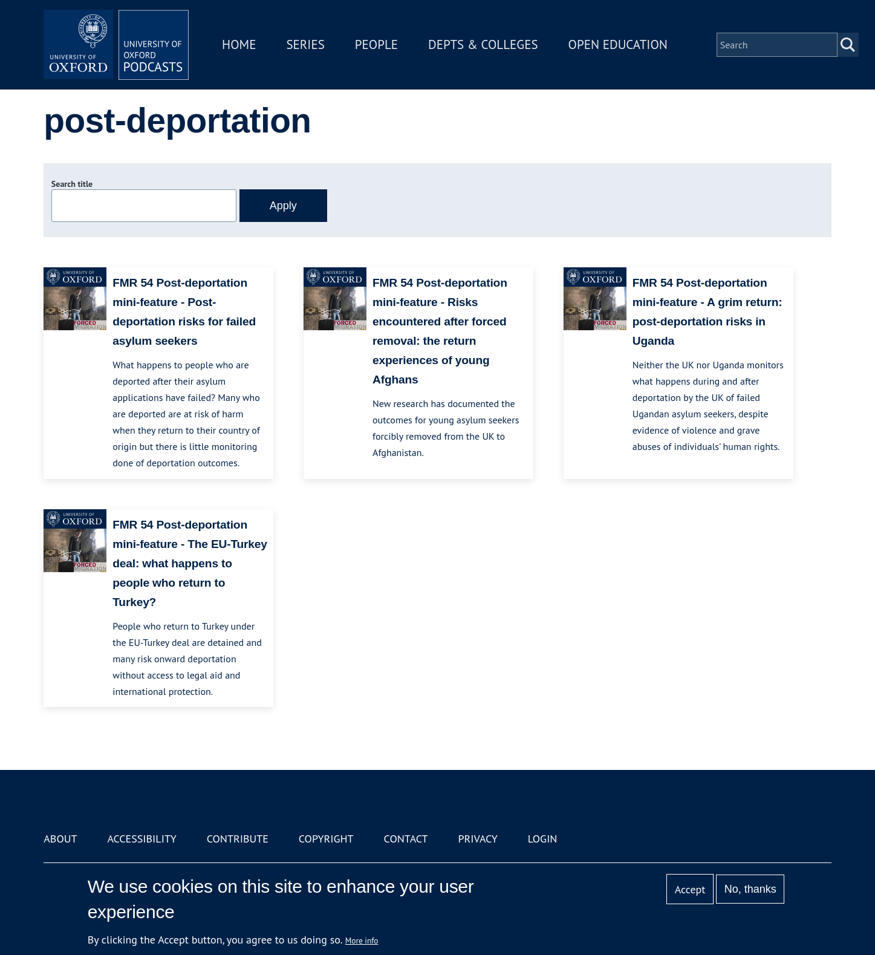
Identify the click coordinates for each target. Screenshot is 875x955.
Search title (72, 183)
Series (305, 44)
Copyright (326, 839)
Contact (406, 839)
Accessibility (141, 839)
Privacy (477, 839)
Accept (690, 889)
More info (362, 940)
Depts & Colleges (483, 44)
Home (239, 44)
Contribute (237, 839)
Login (543, 839)
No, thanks (750, 889)
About (60, 839)
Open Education (618, 44)
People (376, 44)
